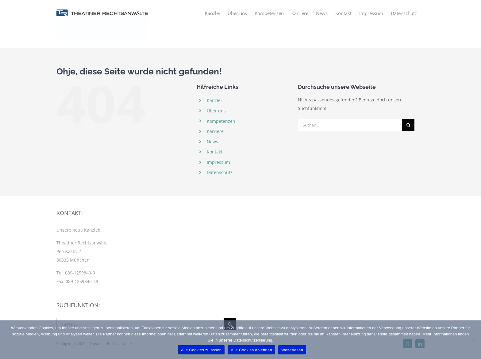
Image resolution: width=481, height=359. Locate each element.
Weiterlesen (292, 350)
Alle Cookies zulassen (201, 350)
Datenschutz (220, 172)
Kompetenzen (221, 121)
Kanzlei (214, 100)
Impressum (218, 162)
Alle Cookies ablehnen (251, 350)
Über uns (216, 111)
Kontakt (214, 152)
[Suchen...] (350, 125)
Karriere (215, 131)
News (212, 142)
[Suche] (408, 125)
